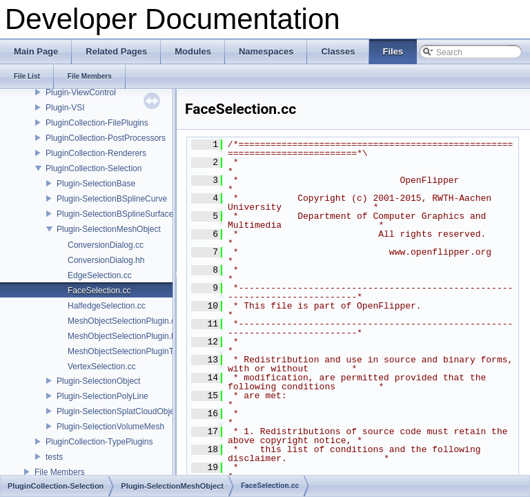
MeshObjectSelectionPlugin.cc (123, 321)
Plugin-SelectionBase (96, 183)
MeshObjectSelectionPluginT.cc (126, 351)
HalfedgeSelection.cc (107, 306)
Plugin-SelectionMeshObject (109, 229)
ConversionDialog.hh (106, 260)
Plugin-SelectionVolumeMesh (110, 426)
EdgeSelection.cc (100, 275)
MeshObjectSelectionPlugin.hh (124, 336)
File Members (60, 472)
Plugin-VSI (65, 108)
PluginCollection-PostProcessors (106, 138)
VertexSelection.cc (102, 366)
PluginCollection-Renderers (96, 153)
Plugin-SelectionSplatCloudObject (119, 411)
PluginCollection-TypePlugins (99, 442)
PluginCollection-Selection (93, 168)
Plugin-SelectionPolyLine (102, 396)
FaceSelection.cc (99, 290)
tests (54, 457)
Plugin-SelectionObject (98, 381)
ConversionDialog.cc (106, 245)
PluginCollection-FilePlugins (97, 123)
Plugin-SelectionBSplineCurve (112, 199)
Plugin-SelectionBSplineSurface (115, 214)
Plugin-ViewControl (81, 92)
